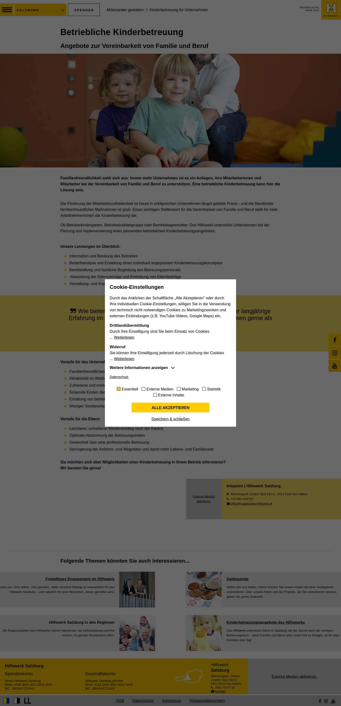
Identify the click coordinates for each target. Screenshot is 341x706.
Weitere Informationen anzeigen (139, 368)
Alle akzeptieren (171, 408)
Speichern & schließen (170, 419)
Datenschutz (119, 377)
